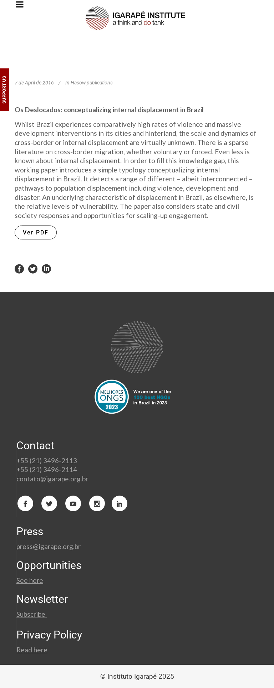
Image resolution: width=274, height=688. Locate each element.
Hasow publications (92, 83)
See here (29, 580)
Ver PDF (36, 232)
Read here (31, 650)
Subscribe (31, 614)
